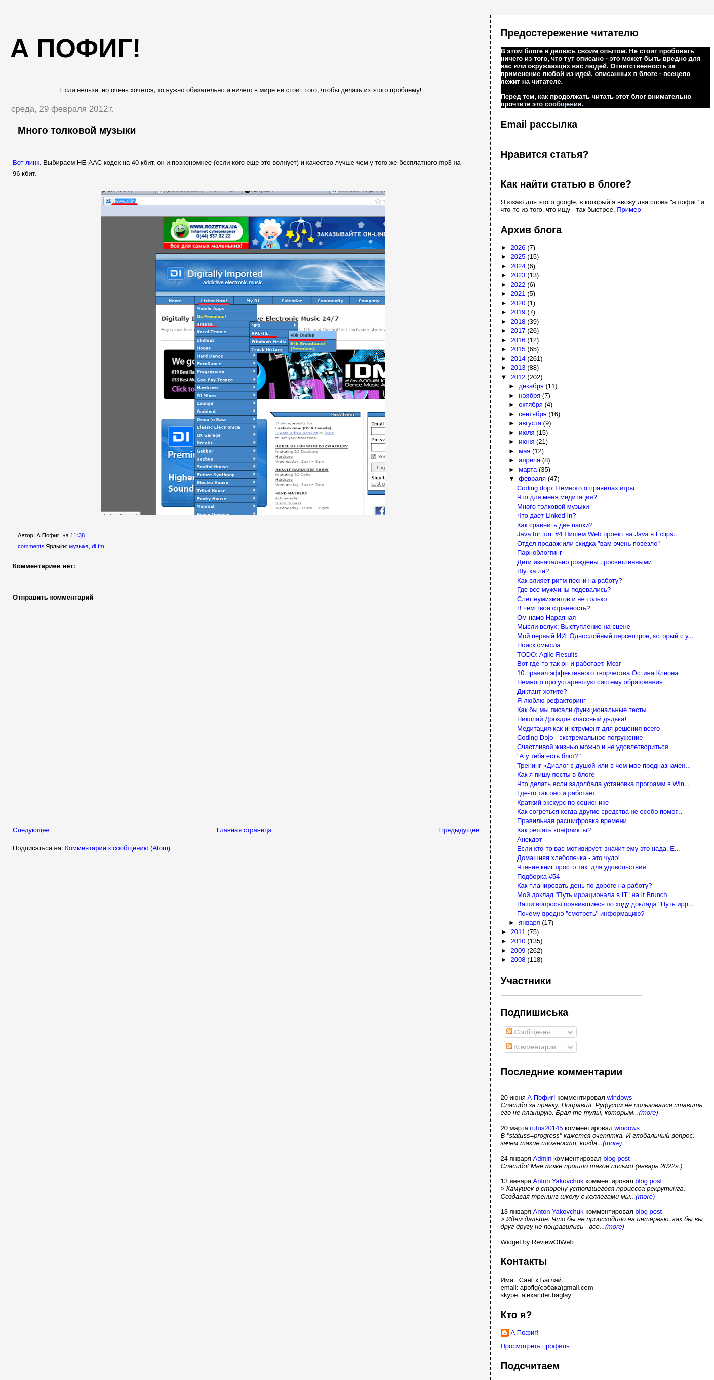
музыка (79, 546)
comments (31, 546)
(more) (648, 1112)
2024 (519, 266)
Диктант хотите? (542, 691)
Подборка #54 (538, 876)
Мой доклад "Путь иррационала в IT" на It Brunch (592, 895)
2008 (519, 959)
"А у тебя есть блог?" (549, 756)
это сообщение (556, 104)
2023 (519, 275)
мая (525, 451)
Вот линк (26, 162)
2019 (519, 312)
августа (531, 423)
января (530, 922)
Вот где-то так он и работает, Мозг (569, 663)
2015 (519, 349)
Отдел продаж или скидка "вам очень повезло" (588, 543)
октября (531, 404)
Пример (629, 209)
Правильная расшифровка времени (572, 821)
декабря (532, 386)
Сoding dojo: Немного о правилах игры (575, 488)
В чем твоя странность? (553, 608)
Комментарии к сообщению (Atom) (117, 848)
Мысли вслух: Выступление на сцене (573, 626)
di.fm (98, 546)
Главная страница (244, 830)
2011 (519, 932)
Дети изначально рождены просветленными (584, 562)
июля (527, 432)
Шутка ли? (533, 571)
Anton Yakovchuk (558, 1181)
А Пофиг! (541, 1097)
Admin (542, 1158)
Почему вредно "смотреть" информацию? (581, 913)
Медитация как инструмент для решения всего (588, 728)
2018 (519, 321)
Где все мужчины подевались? (564, 589)
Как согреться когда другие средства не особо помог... (599, 811)
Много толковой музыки (77, 130)
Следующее (31, 830)
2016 (519, 340)
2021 (519, 293)
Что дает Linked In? (546, 515)
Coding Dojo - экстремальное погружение (580, 737)
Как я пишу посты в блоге (555, 774)
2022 (519, 284)
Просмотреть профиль (535, 1346)
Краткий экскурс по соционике (563, 802)
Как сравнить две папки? (554, 525)
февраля (533, 478)
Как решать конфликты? (554, 830)
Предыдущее (459, 830)
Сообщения (528, 1032)
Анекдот (529, 839)
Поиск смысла (539, 645)
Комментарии (531, 1047)
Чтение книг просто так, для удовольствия (581, 867)
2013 (519, 367)
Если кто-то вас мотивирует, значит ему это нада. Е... (598, 848)
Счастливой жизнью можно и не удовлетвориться (592, 747)
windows (619, 1097)
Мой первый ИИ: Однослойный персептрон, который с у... (605, 636)
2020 (519, 303)
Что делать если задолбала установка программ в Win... (603, 784)
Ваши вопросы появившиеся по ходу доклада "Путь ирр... (605, 904)
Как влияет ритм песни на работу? (569, 580)
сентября (533, 414)
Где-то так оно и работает (556, 793)
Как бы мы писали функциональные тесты (582, 710)
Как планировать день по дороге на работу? (584, 885)
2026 (519, 247)
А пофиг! (75, 48)
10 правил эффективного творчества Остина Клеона (598, 673)
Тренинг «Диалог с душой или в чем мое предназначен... (604, 765)
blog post (616, 1158)
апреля (530, 460)
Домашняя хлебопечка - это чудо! (568, 858)
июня (527, 441)
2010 (519, 941)
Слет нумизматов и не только (562, 599)
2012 (519, 377)
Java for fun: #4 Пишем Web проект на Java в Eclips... (598, 534)
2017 (519, 330)
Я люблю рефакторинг (551, 700)
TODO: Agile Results (547, 654)
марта (529, 469)
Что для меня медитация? (557, 497)
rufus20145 (546, 1128)
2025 (519, 256)
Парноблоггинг (539, 552)
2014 (519, 358)
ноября (530, 395)
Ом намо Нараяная (546, 617)
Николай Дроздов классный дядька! (571, 719)
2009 (519, 950)
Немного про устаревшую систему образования (590, 682)
